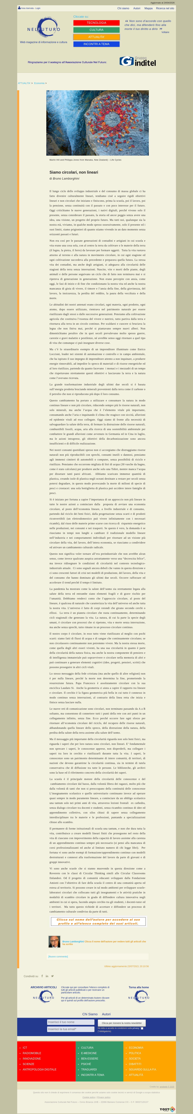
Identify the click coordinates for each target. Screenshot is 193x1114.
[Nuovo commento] (58, 956)
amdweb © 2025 (167, 1087)
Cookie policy (89, 1098)
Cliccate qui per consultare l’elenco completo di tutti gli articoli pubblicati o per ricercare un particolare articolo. (85, 990)
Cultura (87, 1048)
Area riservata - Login (33, 8)
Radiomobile (32, 1053)
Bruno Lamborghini (74, 941)
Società (135, 1059)
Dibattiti (135, 1064)
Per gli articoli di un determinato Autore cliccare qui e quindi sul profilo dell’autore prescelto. (85, 999)
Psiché (86, 1064)
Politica (135, 1053)
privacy (136, 1029)
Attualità (136, 1075)
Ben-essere (89, 1059)
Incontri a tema (92, 1075)
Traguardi (89, 1070)
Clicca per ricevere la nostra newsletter (122, 1023)
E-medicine (89, 1053)
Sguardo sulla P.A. (143, 1070)
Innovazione (32, 1059)
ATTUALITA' (24, 83)
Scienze (28, 1064)
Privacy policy (103, 1098)
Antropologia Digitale (39, 1070)
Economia (39, 83)
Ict (25, 1048)
